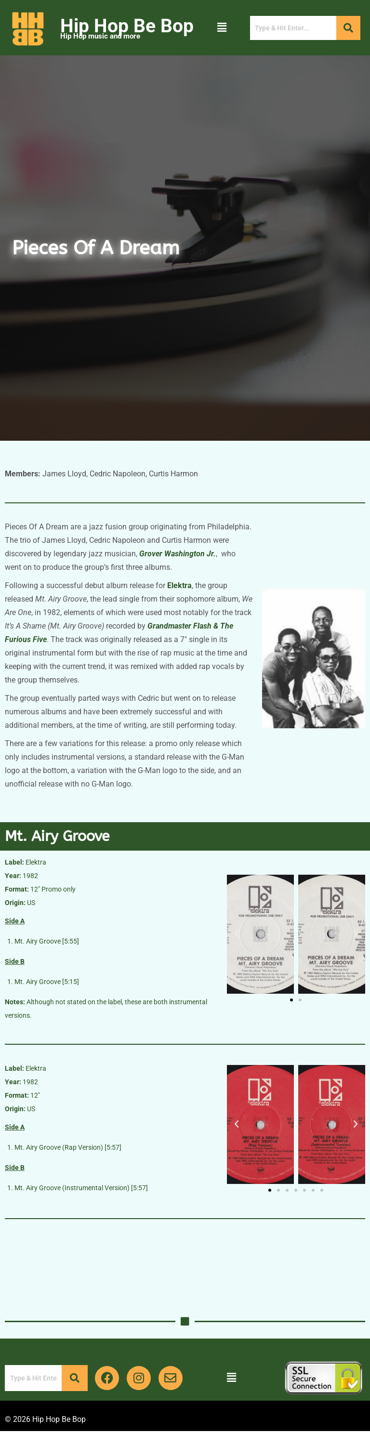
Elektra (179, 585)
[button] (221, 27)
